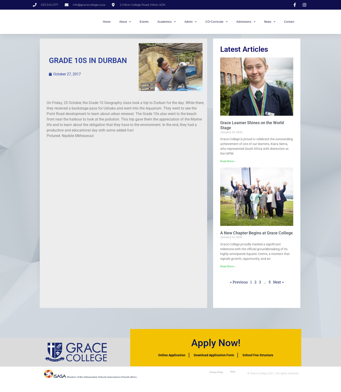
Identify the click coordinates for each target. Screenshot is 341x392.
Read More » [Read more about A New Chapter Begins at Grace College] (228, 269)
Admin (190, 23)
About (125, 23)
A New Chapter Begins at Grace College (256, 235)
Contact (289, 23)
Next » (278, 284)
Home (107, 23)
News (269, 23)
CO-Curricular (217, 23)
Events (144, 23)
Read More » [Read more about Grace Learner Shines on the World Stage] (228, 164)
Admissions (245, 23)
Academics (166, 23)
